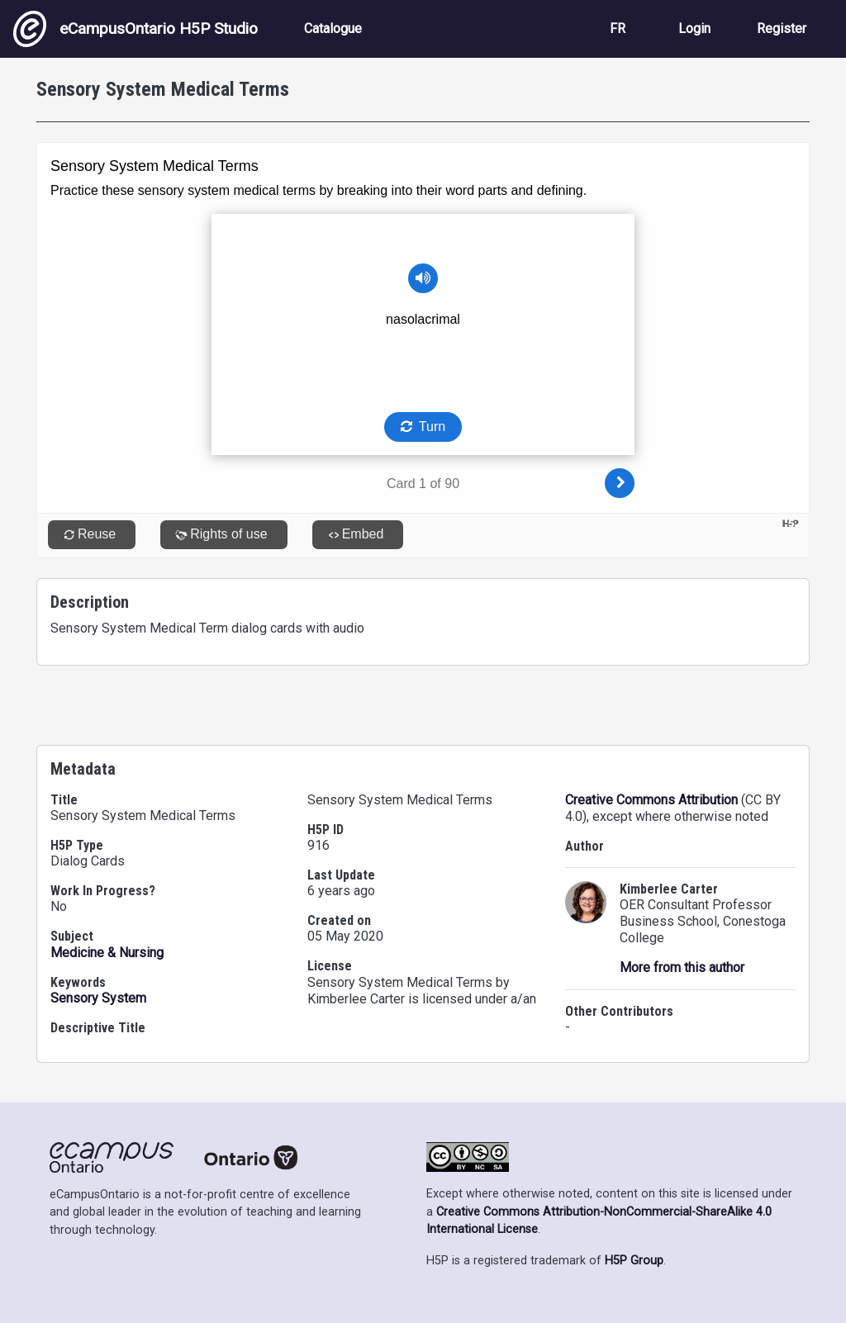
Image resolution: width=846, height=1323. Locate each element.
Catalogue (333, 28)
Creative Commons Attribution (651, 800)
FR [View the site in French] (617, 28)
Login (694, 28)
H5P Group (634, 1261)
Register (781, 28)
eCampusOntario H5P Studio (135, 29)
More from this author (682, 967)
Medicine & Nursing (107, 952)
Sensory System (98, 998)
